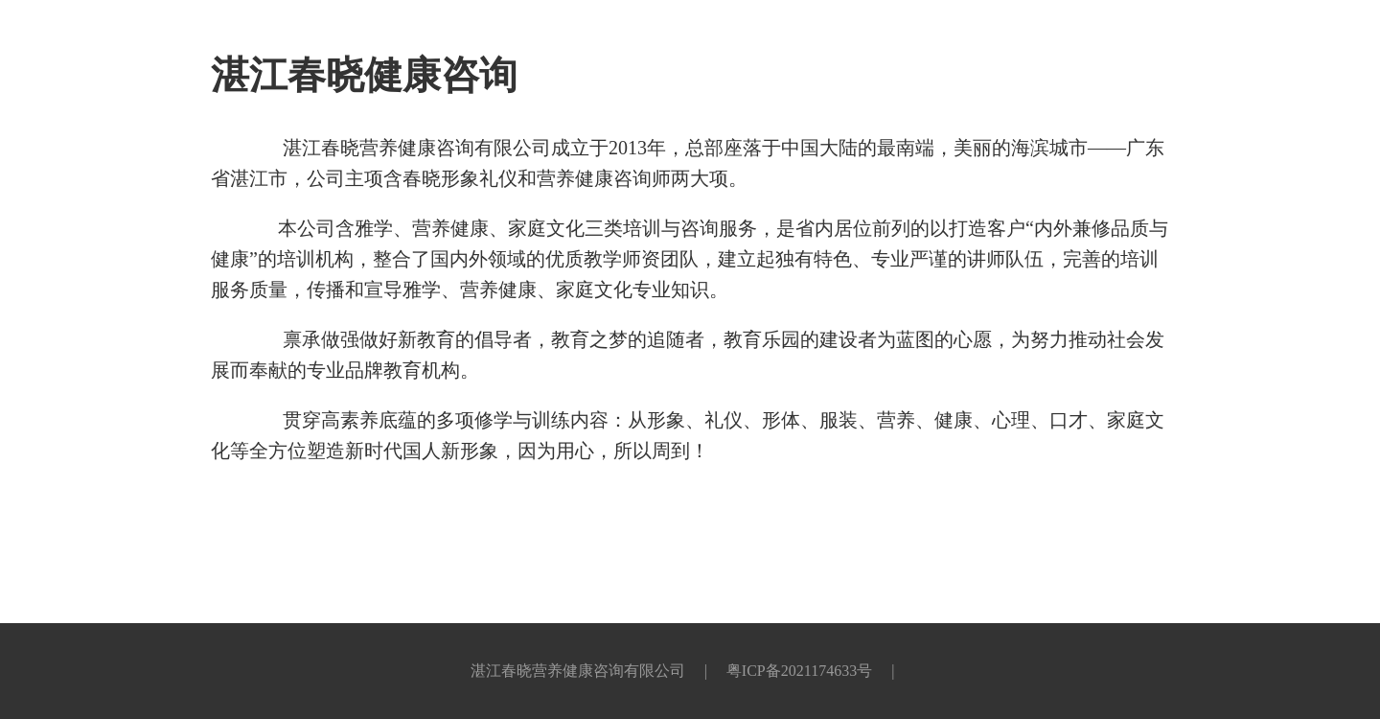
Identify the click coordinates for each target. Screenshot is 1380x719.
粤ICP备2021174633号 (799, 670)
